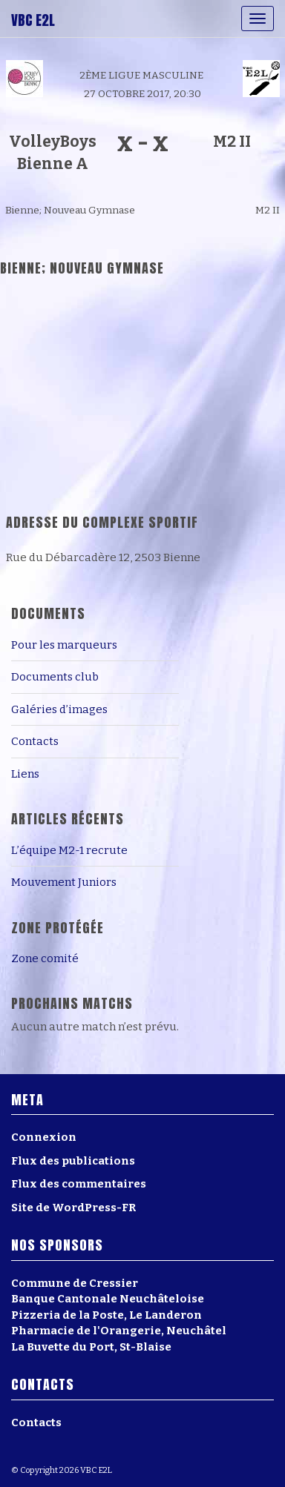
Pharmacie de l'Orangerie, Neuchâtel (118, 1330)
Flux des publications (73, 1161)
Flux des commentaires (78, 1183)
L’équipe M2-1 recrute (69, 850)
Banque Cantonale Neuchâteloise (107, 1298)
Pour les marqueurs (64, 645)
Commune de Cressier (74, 1283)
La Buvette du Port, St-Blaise (91, 1347)
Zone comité (45, 958)
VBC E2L (33, 20)
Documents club (55, 676)
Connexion (43, 1137)
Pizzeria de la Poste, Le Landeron (106, 1315)
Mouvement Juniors (64, 882)
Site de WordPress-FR (73, 1207)
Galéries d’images (59, 709)
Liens (25, 774)
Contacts (35, 741)
